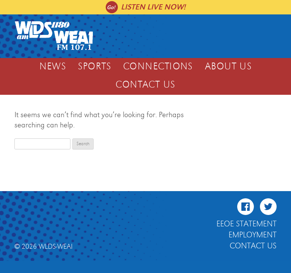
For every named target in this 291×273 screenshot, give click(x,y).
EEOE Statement (246, 224)
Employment (252, 235)
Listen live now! (153, 7)
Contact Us (145, 85)
